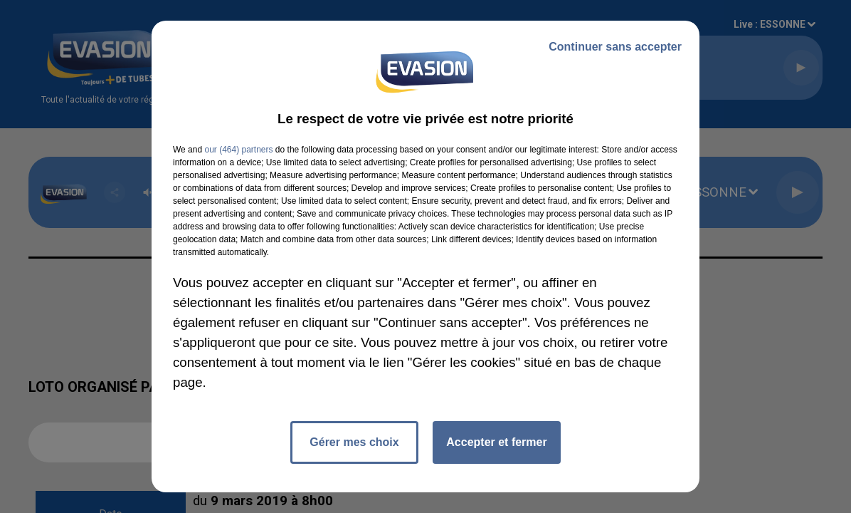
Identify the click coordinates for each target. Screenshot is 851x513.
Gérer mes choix (354, 442)
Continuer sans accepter (615, 47)
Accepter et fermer (496, 442)
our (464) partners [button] (238, 150)
